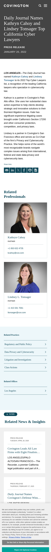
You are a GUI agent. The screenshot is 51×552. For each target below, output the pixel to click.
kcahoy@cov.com (16, 253)
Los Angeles (10, 390)
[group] (10, 437)
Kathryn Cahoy (20, 76)
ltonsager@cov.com (17, 312)
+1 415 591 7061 (15, 308)
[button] (10, 437)
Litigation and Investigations (18, 359)
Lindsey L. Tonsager (19, 297)
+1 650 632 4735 (15, 248)
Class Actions (11, 367)
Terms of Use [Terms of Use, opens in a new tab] (26, 546)
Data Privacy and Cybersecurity (19, 352)
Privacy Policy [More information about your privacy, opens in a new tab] (14, 546)
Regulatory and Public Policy (18, 344)
